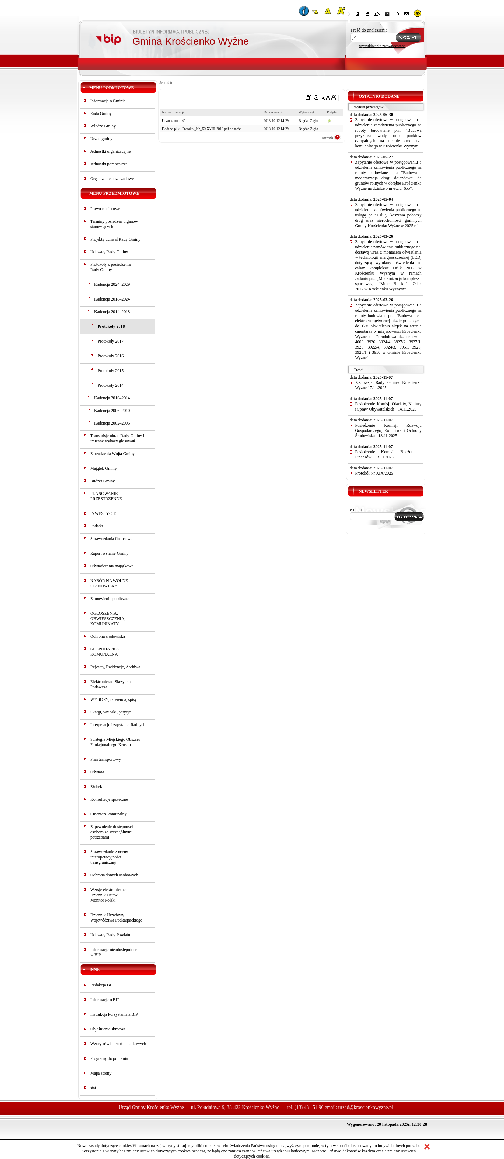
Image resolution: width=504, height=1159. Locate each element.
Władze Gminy (103, 126)
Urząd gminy (101, 138)
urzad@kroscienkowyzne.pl (365, 1107)
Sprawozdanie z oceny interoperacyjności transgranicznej (109, 857)
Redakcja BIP (101, 984)
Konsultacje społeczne (109, 799)
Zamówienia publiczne (109, 598)
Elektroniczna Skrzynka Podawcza (110, 684)
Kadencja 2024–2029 (112, 284)
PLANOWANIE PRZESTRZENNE (106, 496)
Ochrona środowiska (107, 636)
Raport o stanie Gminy (109, 553)
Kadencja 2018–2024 (112, 299)
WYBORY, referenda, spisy (113, 699)
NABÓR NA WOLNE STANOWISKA (109, 583)
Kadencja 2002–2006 (112, 423)
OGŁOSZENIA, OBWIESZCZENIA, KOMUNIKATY (107, 618)
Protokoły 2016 (111, 355)
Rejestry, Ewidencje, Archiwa (115, 666)
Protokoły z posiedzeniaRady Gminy (110, 267)
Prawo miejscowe (105, 208)
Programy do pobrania (109, 1058)
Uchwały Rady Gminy (109, 251)
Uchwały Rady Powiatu (110, 934)
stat (93, 1087)
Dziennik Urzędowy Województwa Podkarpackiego (116, 917)
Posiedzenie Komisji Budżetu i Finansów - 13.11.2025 (388, 454)
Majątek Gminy (103, 468)
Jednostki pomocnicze (108, 163)
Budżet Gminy (102, 480)
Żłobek (96, 786)
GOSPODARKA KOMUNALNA (104, 652)
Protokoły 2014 (111, 385)
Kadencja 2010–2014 (112, 397)
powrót (327, 137)
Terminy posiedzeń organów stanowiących (114, 224)
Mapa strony (100, 1073)
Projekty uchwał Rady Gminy (115, 239)
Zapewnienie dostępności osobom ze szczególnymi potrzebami (111, 832)
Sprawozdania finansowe (111, 538)
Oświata (97, 772)
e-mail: (356, 509)
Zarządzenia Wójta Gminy (112, 453)
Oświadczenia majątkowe (111, 566)
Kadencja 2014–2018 (112, 311)
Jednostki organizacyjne (110, 151)
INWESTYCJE (103, 513)
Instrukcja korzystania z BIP (114, 1014)
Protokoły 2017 (111, 341)
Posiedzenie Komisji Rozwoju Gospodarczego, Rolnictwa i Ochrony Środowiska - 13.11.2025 (388, 430)
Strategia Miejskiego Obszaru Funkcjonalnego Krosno (115, 742)
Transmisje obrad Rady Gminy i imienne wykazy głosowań (117, 438)
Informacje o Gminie (108, 100)
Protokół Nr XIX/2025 (374, 473)
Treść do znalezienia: (369, 30)
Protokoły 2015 (111, 370)
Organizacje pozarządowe (112, 178)
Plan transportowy (105, 759)
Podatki (96, 526)
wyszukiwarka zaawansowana (382, 45)
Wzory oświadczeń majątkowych (118, 1043)
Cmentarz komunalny (108, 814)
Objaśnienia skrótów (107, 1029)
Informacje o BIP (104, 999)
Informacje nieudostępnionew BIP (113, 952)
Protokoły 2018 (111, 326)
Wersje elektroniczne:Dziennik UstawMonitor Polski (108, 895)
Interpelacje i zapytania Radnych (118, 724)
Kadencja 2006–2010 (112, 410)
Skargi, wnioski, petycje (110, 712)
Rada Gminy (101, 113)
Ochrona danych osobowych (114, 874)
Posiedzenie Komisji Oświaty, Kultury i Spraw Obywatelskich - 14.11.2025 (388, 406)
